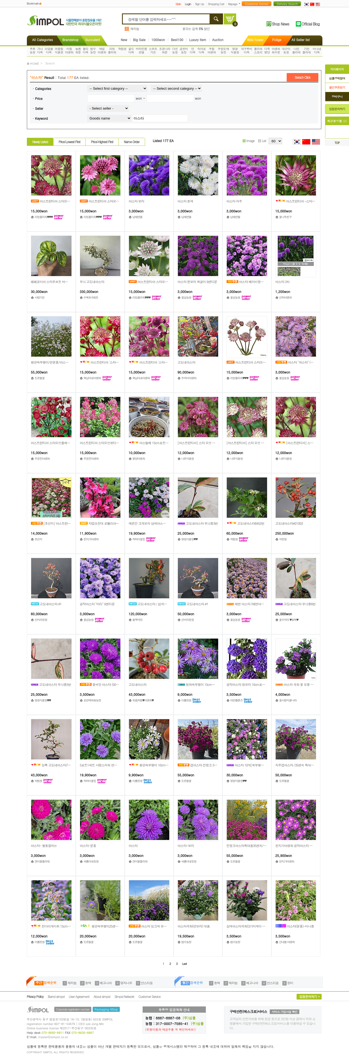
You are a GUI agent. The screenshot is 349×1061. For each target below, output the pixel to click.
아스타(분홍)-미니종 (294, 926)
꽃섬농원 (186, 297)
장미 (290, 982)
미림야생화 (69, 50)
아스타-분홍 (88, 845)
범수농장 (93, 50)
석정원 (283, 539)
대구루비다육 (246, 50)
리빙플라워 (112, 50)
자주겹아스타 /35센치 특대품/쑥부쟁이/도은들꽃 (307, 765)
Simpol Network (124, 996)
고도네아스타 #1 (46, 604)
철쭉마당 (137, 620)
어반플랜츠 (236, 700)
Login (188, 4)
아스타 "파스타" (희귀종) (297, 362)
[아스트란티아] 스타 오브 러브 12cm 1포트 (309, 442)
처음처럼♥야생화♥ (143, 700)
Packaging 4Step (106, 1009)
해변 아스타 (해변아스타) (247, 604)
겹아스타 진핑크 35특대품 (201, 765)
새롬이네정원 (91, 861)
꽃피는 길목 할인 (196, 28)
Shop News (280, 24)
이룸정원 (186, 700)
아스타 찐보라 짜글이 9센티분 (197, 281)
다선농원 (175, 50)
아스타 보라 (136, 201)
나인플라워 (296, 50)
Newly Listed (40, 141)
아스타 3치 (282, 281)
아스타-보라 (186, 845)
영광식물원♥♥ (189, 539)
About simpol (101, 996)
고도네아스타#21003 (289, 523)
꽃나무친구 (285, 217)
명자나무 (126, 982)
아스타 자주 (234, 201)
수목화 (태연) (91, 297)
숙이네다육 (201, 50)
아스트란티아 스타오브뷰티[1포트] (103, 442)
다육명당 (267, 50)
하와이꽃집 (138, 539)
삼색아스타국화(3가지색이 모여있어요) (252, 926)
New (124, 39)
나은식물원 (187, 459)
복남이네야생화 (92, 378)
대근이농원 (286, 50)
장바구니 (337, 97)
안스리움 (147, 982)
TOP (337, 143)
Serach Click (302, 77)
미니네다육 (317, 50)
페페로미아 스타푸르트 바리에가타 (54, 281)
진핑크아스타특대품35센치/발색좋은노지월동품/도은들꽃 (264, 845)
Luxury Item (197, 39)
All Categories (42, 39)
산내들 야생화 (287, 942)
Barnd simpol (56, 996)
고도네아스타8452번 (245, 523)
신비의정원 (41, 620)
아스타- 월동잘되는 (44, 845)
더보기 (241, 3)
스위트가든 (153, 50)
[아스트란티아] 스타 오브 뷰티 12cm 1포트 (206, 442)
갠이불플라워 (42, 861)
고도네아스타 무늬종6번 (295, 604)
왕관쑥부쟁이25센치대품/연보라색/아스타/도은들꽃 (120, 926)
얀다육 (192, 50)
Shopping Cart (216, 4)
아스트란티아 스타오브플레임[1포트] (55, 442)
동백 (88, 982)
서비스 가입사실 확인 (284, 1012)
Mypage (232, 4)
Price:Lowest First (69, 141)
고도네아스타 (186, 362)
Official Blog (311, 24)
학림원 (122, 49)
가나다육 (40, 50)
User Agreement (79, 996)
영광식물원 (235, 50)
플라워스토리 (258, 50)
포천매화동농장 (92, 700)
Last (184, 964)
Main (178, 4)
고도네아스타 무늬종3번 (198, 523)
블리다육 (85, 50)
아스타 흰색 (185, 201)
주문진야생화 (42, 459)
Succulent (92, 39)
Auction (218, 39)
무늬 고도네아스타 (92, 281)
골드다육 (131, 50)
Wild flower (255, 39)
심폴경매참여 (337, 78)
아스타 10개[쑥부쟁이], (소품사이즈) (255, 765)
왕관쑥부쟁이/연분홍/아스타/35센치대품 (58, 362)
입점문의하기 (337, 109)
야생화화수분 (276, 50)
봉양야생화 (138, 459)
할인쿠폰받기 (337, 87)
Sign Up (199, 4)
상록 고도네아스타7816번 (53, 765)
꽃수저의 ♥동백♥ (288, 620)
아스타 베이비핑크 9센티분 (250, 281)
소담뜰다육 (49, 50)
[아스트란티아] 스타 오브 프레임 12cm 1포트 (256, 442)
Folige (276, 39)
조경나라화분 (164, 50)
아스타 (133, 845)
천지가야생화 (91, 539)
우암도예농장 (223, 50)
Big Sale (139, 39)
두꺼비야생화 (188, 378)
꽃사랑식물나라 (288, 700)
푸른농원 (32, 50)
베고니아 (105, 982)
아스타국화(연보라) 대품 (194, 926)
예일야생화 (102, 50)
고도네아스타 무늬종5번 (51, 684)
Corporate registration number (72, 1009)
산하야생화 (285, 297)
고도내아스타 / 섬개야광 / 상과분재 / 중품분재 (164, 604)
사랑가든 (40, 297)
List (262, 140)
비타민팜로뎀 (141, 50)
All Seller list (301, 39)
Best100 (177, 39)
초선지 (38, 539)
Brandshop (70, 39)
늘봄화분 (78, 50)
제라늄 (134, 28)
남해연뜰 (137, 217)
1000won (158, 39)
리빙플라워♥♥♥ (44, 217)
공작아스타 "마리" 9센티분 (97, 604)
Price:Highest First (102, 141)
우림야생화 (211, 50)
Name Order (131, 141)
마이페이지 (337, 69)
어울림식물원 (59, 50)
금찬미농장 (183, 50)
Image (248, 140)
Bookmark (33, 3)
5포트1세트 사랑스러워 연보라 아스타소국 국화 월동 (114, 765)
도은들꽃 (40, 378)
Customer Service (149, 996)
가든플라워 (307, 50)
